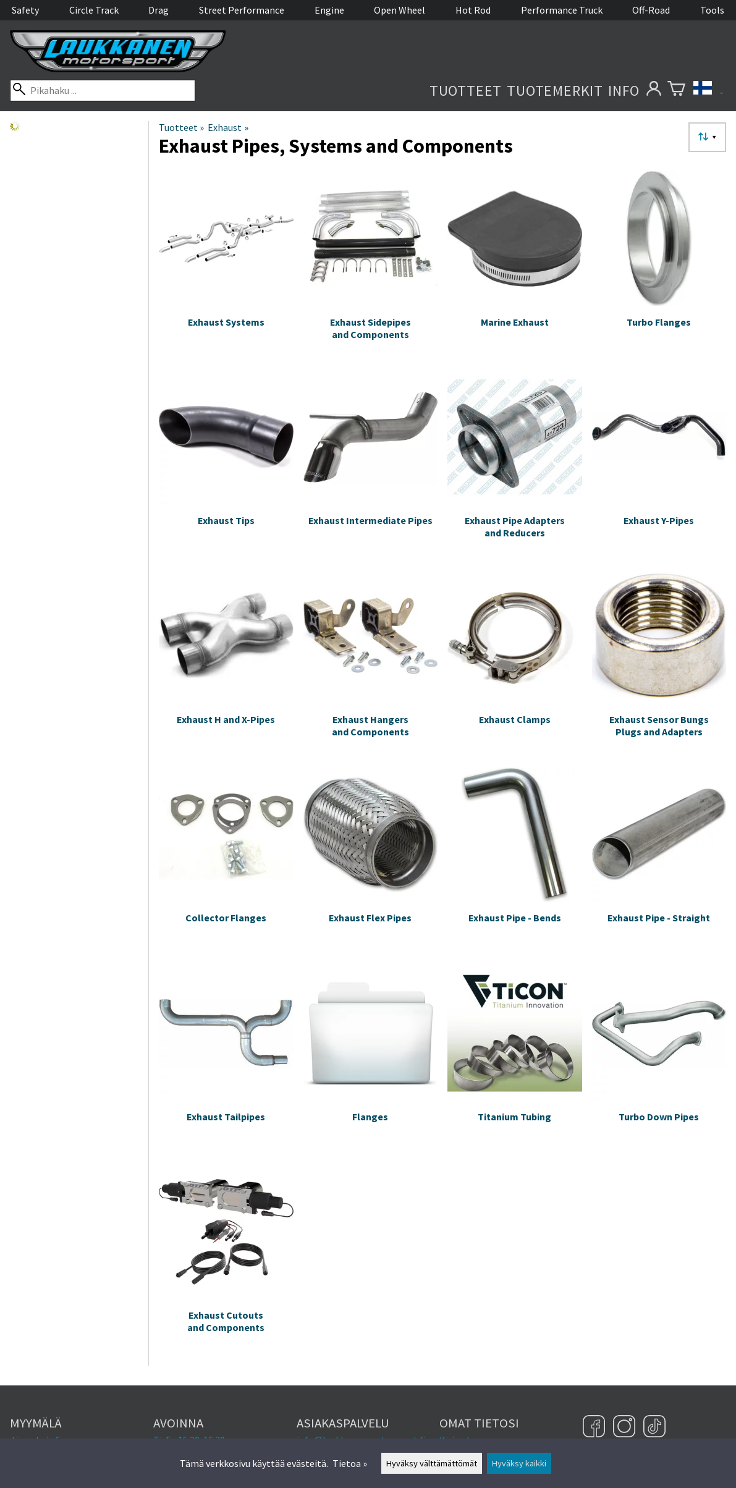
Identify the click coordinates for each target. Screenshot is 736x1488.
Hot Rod (473, 10)
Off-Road (651, 10)
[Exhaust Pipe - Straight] (659, 862)
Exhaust (228, 127)
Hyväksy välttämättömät (431, 1463)
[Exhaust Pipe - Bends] (514, 862)
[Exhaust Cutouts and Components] (226, 1259)
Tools (712, 10)
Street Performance (241, 10)
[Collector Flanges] (226, 862)
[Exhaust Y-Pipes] (659, 464)
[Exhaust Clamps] (514, 663)
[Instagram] (625, 1427)
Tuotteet (465, 90)
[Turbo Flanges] (659, 265)
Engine (329, 10)
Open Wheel (399, 10)
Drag (158, 10)
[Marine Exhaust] (514, 265)
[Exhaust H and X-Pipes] (226, 663)
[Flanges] (370, 1060)
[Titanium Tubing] (514, 1060)
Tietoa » (349, 1463)
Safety (25, 10)
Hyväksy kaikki (519, 1463)
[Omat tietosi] (653, 90)
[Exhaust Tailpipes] (226, 1060)
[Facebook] (595, 1427)
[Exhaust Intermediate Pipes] (370, 464)
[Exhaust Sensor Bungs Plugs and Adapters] (659, 663)
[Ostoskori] (676, 90)
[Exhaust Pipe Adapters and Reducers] (514, 464)
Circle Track (94, 10)
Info (624, 90)
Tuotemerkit (555, 90)
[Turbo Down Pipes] (659, 1060)
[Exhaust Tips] (226, 464)
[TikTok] (654, 1427)
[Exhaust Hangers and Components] (370, 663)
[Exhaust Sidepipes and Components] (370, 265)
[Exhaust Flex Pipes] (370, 862)
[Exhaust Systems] (226, 265)
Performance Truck (562, 10)
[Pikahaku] (102, 90)
